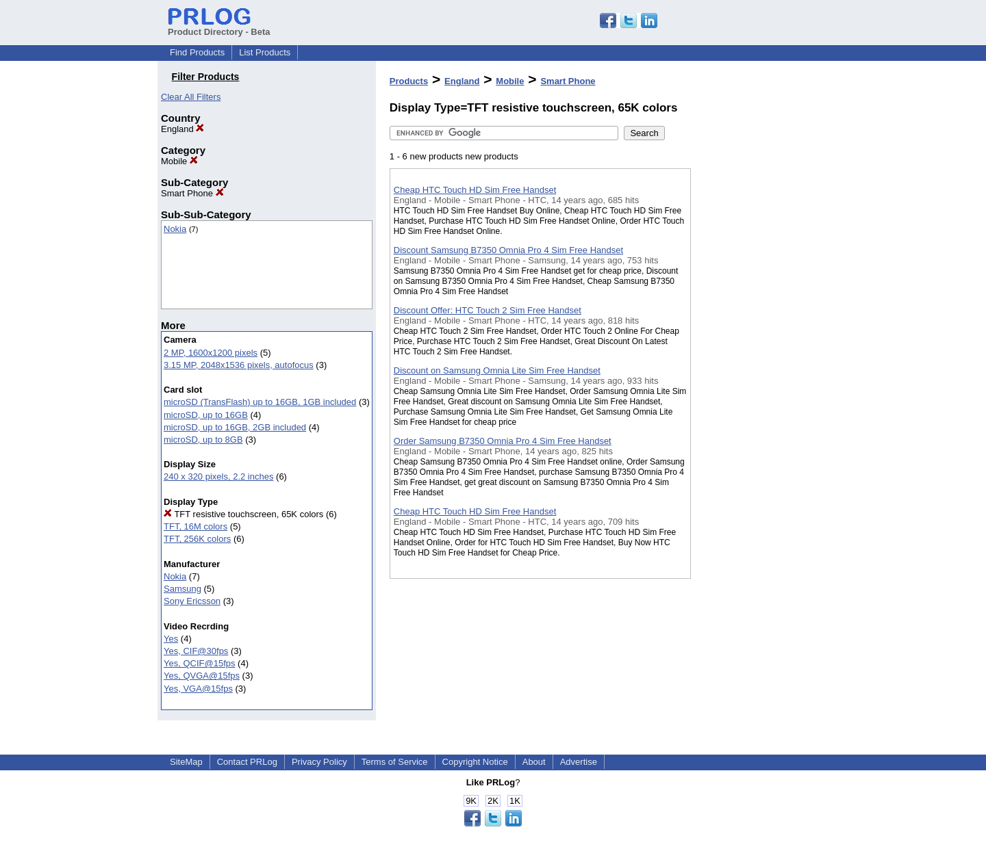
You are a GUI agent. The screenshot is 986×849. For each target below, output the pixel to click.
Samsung (182, 589)
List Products (264, 52)
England (182, 129)
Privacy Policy (319, 762)
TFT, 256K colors (197, 539)
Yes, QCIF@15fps (199, 663)
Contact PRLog (247, 762)
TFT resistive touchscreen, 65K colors (243, 514)
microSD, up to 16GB (206, 415)
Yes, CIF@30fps (196, 651)
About (534, 762)
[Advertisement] (759, 355)
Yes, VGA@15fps (198, 688)
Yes (171, 639)
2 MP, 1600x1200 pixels (210, 353)
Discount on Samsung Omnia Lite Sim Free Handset (497, 370)
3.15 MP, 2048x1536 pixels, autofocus (239, 365)
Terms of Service (395, 762)
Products (409, 81)
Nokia (175, 229)
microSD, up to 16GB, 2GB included (235, 427)
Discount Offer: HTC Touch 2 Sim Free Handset (487, 310)
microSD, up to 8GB (203, 439)
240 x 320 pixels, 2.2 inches (218, 476)
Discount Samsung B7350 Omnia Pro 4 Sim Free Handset (508, 250)
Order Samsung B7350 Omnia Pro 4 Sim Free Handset (502, 441)
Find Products (197, 52)
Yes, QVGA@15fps (202, 675)
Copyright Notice (475, 762)
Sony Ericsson (192, 601)
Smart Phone (192, 193)
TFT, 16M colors (195, 526)
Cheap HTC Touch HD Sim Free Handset (475, 190)
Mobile (179, 161)
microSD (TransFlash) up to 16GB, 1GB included (260, 402)
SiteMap (186, 762)
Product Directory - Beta (219, 26)
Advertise (578, 762)
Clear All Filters (190, 97)
